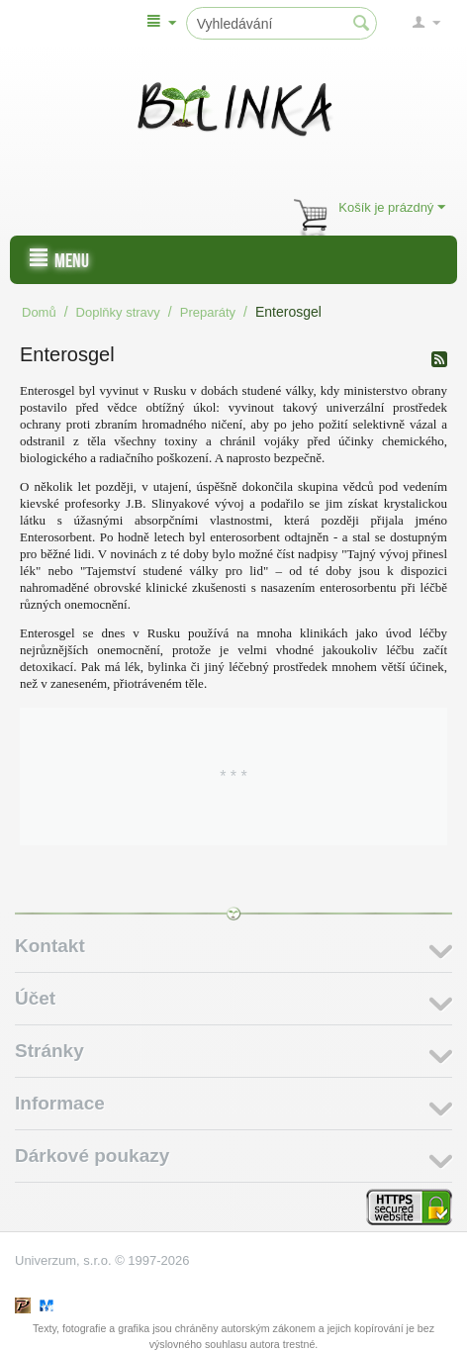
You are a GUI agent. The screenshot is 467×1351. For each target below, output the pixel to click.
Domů (39, 312)
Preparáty (207, 312)
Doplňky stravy (118, 312)
